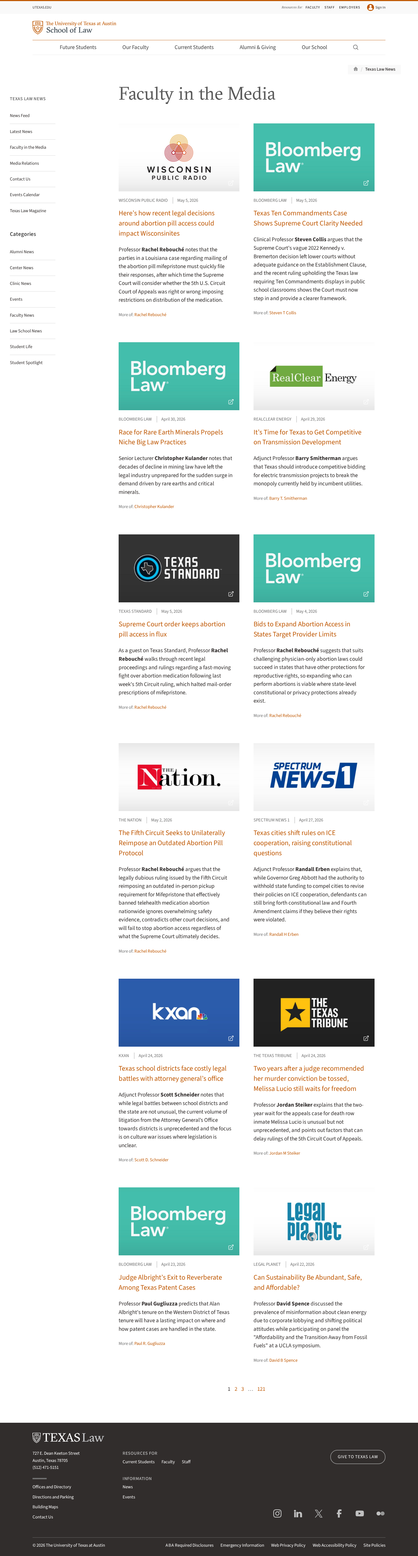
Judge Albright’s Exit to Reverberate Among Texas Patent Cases (170, 1282)
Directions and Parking (53, 1497)
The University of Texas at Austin (75, 1545)
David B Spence (283, 1360)
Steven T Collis (282, 313)
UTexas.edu (42, 7)
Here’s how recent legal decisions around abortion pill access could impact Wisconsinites (167, 223)
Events (129, 1497)
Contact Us (43, 1517)
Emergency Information (242, 1545)
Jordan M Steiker (284, 1153)
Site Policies (374, 1545)
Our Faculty (139, 47)
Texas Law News (380, 69)
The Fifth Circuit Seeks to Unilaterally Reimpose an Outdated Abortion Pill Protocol (172, 843)
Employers (349, 7)
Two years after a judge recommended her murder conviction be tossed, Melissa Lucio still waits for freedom (309, 1078)
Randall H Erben (284, 934)
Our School (318, 47)
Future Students (82, 47)
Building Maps (45, 1507)
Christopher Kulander (154, 506)
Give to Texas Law (358, 1457)
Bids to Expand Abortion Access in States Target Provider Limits (302, 629)
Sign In (376, 7)
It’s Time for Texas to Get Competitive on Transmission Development (307, 437)
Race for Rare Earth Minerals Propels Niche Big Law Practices (171, 437)
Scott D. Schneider (151, 1160)
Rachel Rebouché (150, 315)
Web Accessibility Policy (334, 1545)
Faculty (313, 7)
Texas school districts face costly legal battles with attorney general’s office (173, 1073)
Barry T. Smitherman (288, 498)
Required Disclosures (190, 1545)
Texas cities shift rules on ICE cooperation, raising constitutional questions (303, 843)
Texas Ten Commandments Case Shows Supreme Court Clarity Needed (308, 218)
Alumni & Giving (261, 47)
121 (261, 1389)
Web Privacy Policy (288, 1545)
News (128, 1487)
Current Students (198, 47)
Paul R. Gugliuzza (149, 1343)
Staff (329, 7)
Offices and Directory (52, 1487)
